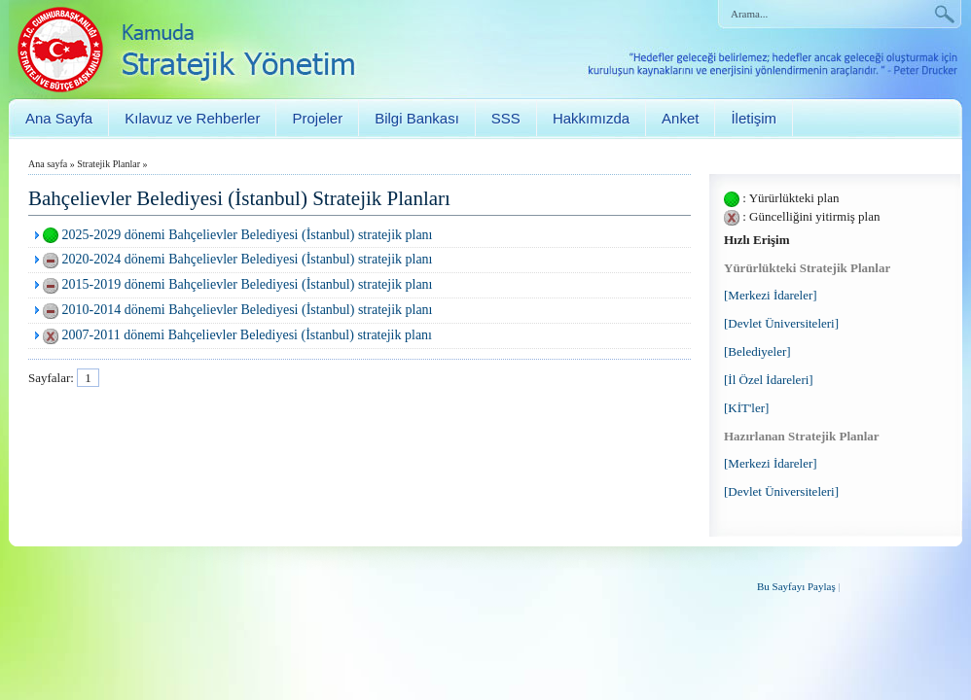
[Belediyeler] (757, 351)
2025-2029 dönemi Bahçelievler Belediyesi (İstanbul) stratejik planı (247, 235)
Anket (680, 118)
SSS (506, 118)
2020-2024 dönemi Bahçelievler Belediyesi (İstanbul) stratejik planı (247, 259)
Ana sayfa (47, 163)
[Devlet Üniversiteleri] (781, 323)
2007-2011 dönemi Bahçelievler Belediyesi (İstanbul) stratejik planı (247, 335)
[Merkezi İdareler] (770, 295)
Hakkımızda (591, 118)
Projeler (317, 118)
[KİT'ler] (746, 408)
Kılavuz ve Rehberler (192, 118)
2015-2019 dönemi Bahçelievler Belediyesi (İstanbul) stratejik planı (247, 284)
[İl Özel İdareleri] (768, 379)
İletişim (753, 118)
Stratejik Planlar (108, 163)
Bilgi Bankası (417, 118)
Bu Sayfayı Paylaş (796, 586)
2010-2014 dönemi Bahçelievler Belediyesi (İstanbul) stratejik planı (247, 309)
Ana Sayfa (58, 118)
